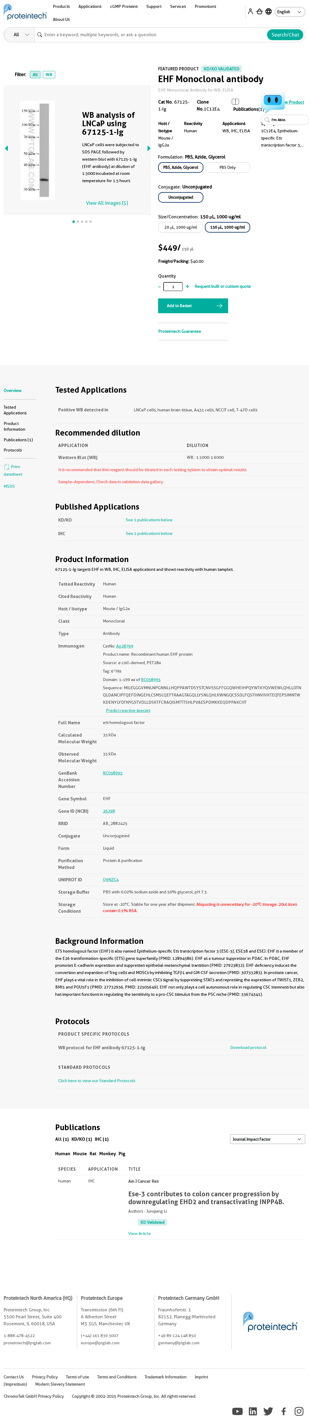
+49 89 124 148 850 (177, 1335)
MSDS (9, 486)
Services (178, 6)
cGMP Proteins (124, 6)
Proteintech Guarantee (179, 331)
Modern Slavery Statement (60, 1384)
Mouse (80, 1153)
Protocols (13, 450)
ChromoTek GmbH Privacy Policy (34, 1396)
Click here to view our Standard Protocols (96, 1080)
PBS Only (228, 167)
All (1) (62, 1139)
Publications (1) (18, 439)
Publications (245, 109)
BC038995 (151, 679)
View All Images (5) (107, 203)
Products (61, 6)
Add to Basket (179, 305)
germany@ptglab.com (178, 1342)
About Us (61, 19)
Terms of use (77, 1377)
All (35, 74)
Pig (122, 1153)
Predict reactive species (128, 710)
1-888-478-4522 (19, 1335)
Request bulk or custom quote (223, 286)
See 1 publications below (149, 519)
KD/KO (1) (82, 1139)
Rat (93, 1153)
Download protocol (248, 1047)
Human (62, 1153)
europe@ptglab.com (100, 1342)
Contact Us (14, 1377)
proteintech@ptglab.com (27, 1342)
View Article (139, 1233)
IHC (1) (102, 1139)
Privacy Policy (45, 1377)
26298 (109, 811)
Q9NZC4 (111, 879)
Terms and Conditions (116, 1377)
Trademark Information (165, 1377)
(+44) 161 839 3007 (99, 1335)
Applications (89, 6)
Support (153, 6)
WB (49, 74)
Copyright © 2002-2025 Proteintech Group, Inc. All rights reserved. (134, 1396)
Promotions (205, 6)
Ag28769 (124, 646)
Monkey (107, 1153)
